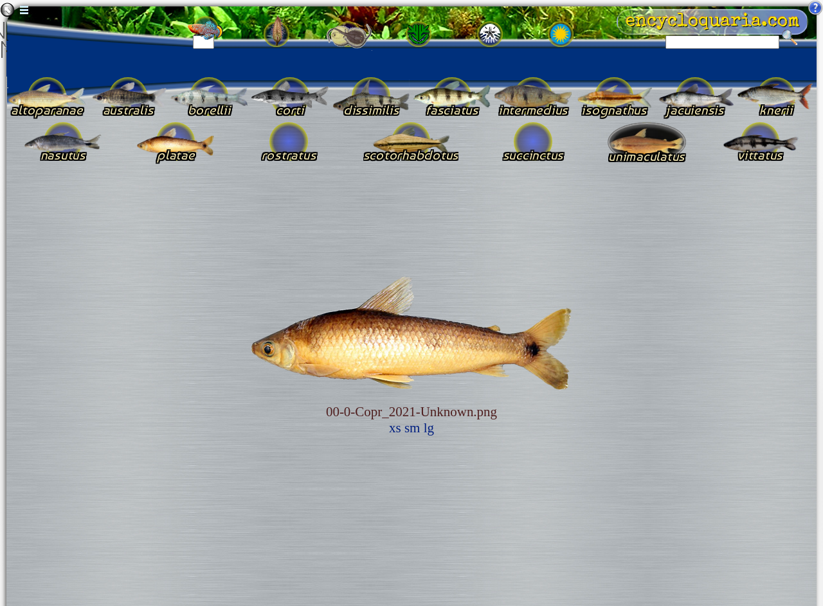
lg (429, 428)
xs (395, 428)
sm (412, 428)
